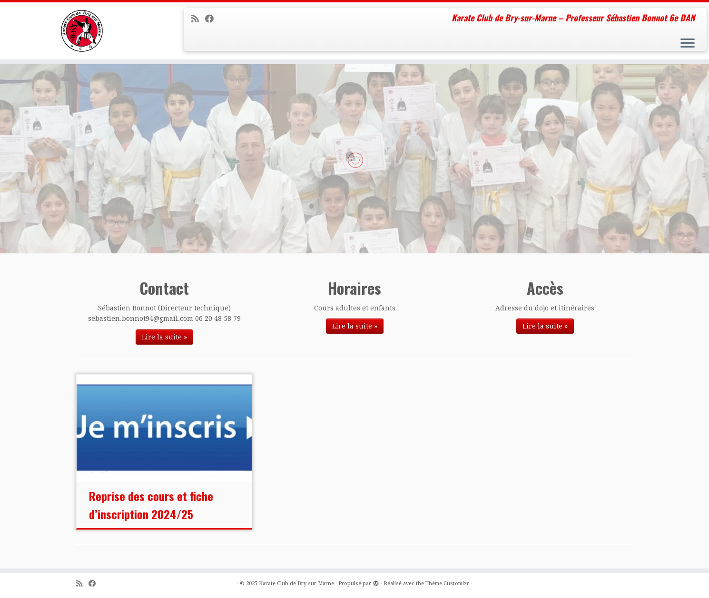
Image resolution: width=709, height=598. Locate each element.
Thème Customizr (447, 583)
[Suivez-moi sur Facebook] (212, 19)
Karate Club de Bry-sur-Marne (296, 583)
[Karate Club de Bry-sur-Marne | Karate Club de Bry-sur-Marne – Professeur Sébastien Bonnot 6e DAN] (82, 31)
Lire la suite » (164, 337)
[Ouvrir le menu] (687, 44)
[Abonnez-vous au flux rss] (198, 19)
